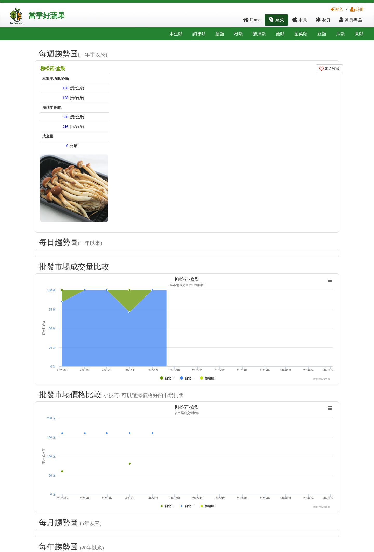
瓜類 (340, 33)
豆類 (321, 33)
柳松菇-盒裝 (52, 68)
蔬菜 (276, 19)
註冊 (357, 9)
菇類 (280, 33)
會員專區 (350, 19)
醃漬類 (259, 33)
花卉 (323, 19)
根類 (238, 33)
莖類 (219, 33)
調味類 (199, 33)
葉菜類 (301, 33)
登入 (337, 9)
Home (251, 19)
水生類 (176, 33)
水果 (299, 19)
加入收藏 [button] (329, 69)
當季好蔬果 (46, 16)
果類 (359, 33)
